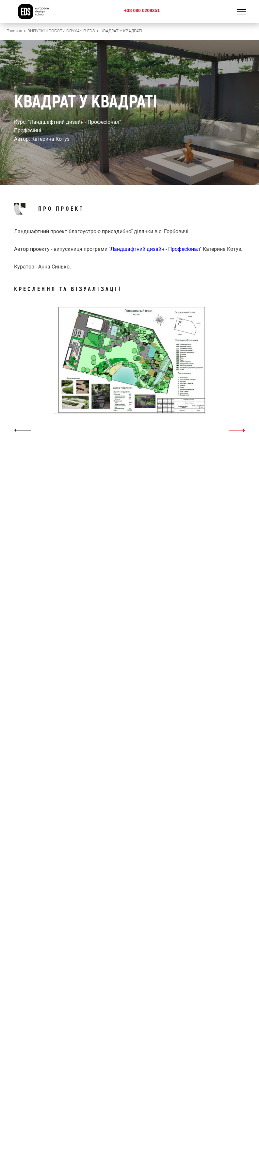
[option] (129, 371)
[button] (22, 430)
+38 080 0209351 (142, 10)
